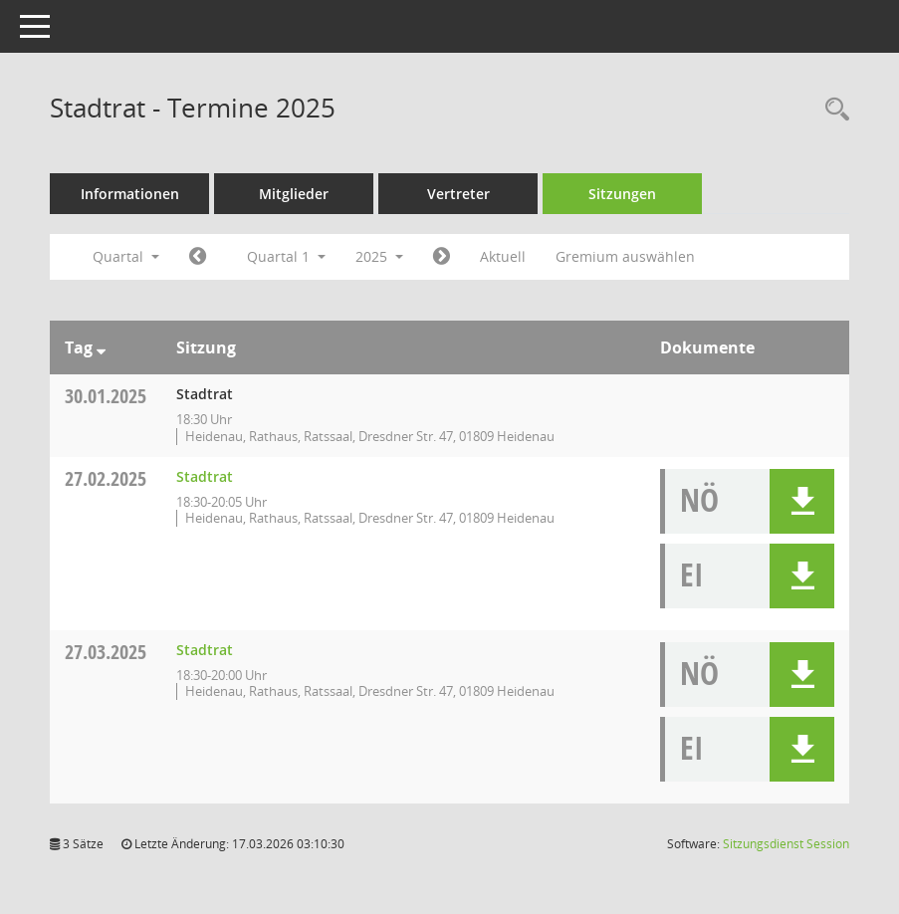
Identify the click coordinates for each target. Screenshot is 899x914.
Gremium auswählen (625, 256)
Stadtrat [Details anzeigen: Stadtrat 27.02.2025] (204, 476)
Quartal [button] (126, 256)
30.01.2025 (105, 395)
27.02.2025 (105, 478)
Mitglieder (294, 193)
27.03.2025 (105, 651)
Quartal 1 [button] (286, 256)
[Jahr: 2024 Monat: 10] (197, 257)
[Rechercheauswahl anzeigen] (832, 110)
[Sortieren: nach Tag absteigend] (101, 347)
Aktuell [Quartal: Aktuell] (503, 256)
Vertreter (458, 193)
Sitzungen (622, 193)
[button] (802, 501)
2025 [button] (379, 256)
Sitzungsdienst (786, 843)
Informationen (130, 193)
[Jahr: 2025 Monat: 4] (441, 257)
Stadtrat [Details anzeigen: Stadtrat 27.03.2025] (204, 649)
